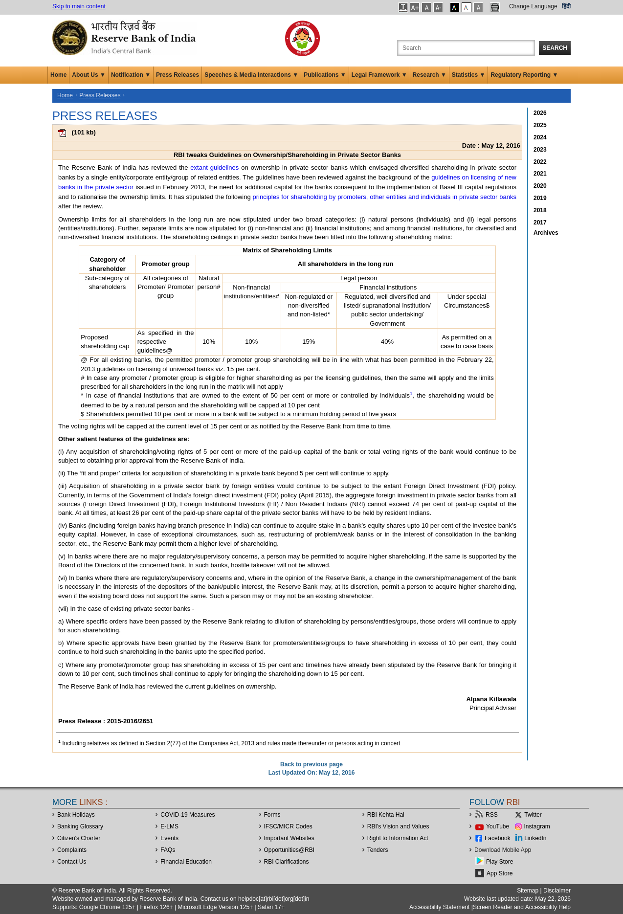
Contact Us (71, 861)
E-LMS (169, 826)
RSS (492, 814)
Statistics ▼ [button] (469, 74)
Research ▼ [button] (429, 74)
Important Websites (289, 838)
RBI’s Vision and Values (398, 826)
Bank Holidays (76, 814)
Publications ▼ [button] (325, 74)
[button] (403, 7)
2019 (540, 198)
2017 (540, 222)
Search (554, 48)
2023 (540, 149)
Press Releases (177, 74)
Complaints (72, 850)
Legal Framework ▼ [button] (379, 74)
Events (169, 838)
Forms (272, 814)
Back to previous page (311, 764)
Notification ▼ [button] (131, 74)
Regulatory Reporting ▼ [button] (524, 74)
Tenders (377, 850)
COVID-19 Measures (187, 814)
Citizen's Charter (78, 838)
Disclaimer (557, 890)
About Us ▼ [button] (89, 74)
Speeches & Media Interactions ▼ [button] (251, 74)
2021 (540, 173)
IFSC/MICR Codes (288, 826)
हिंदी (566, 6)
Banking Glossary (80, 826)
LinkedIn (535, 838)
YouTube (497, 826)
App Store (499, 873)
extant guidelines (214, 167)
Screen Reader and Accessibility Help (522, 907)
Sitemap (527, 890)
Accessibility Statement (439, 907)
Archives (546, 232)
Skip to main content (79, 6)
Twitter (532, 814)
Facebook (498, 838)
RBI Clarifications (286, 861)
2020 (540, 185)
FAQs (167, 850)
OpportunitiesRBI (289, 850)
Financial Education (186, 861)
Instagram (537, 826)
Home (58, 74)
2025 (540, 125)
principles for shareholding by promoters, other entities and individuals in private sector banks (384, 197)
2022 (540, 161)
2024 (540, 137)
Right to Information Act (397, 838)
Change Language (533, 6)
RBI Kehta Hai (385, 814)
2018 (540, 210)
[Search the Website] (466, 48)
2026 (540, 113)
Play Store (499, 861)
